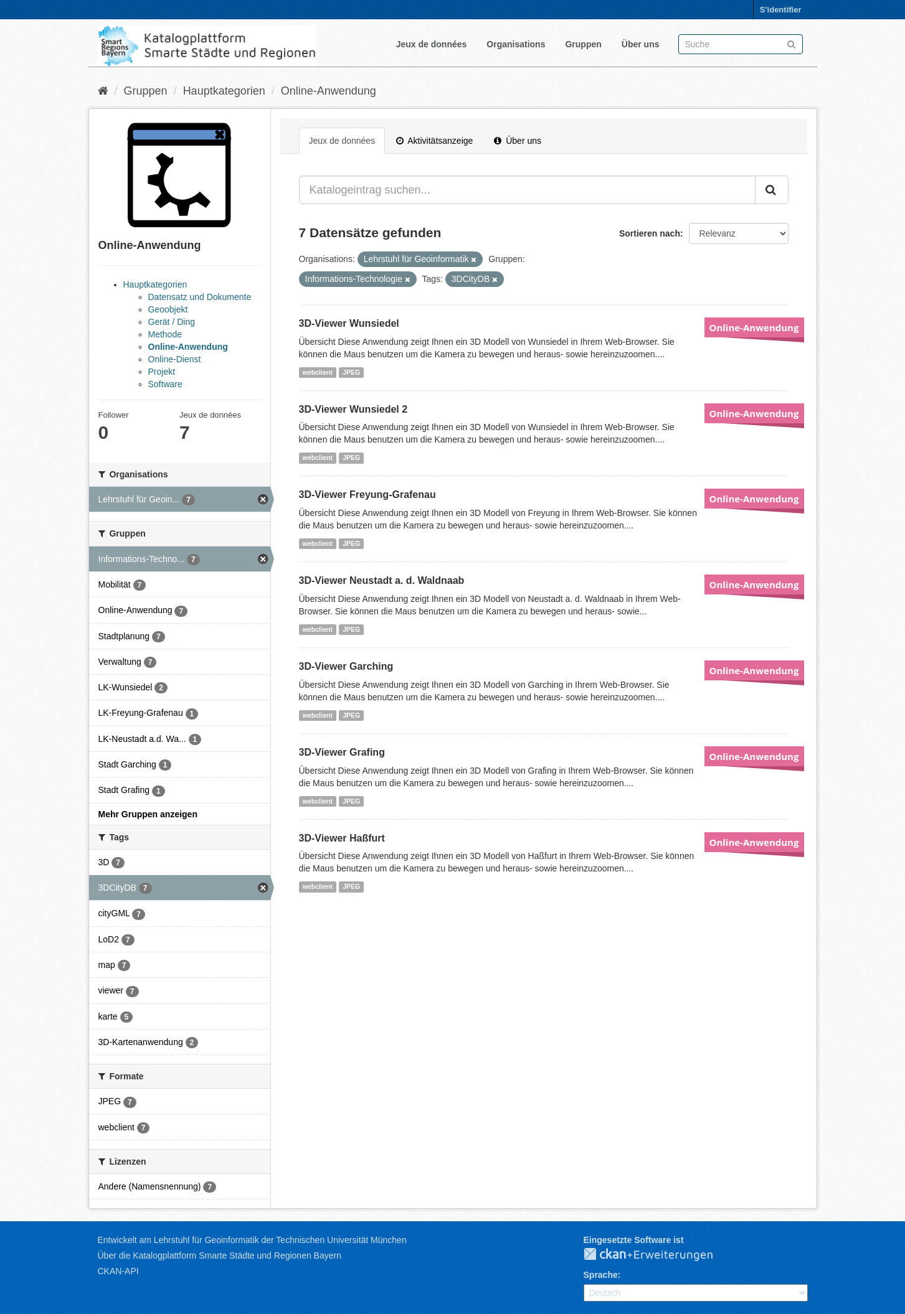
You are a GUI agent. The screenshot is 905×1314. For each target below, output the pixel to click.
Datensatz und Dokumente (200, 297)
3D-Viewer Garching (346, 666)
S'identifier (781, 9)
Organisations (515, 44)
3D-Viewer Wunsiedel (349, 323)
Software (165, 384)
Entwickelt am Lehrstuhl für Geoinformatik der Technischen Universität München (252, 1240)
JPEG (351, 372)
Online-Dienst (174, 359)
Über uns (641, 44)
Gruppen (583, 44)
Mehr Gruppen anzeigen (147, 814)
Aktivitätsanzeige (434, 141)
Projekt (162, 372)
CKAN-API (118, 1271)
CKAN (658, 1254)
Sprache (601, 1275)
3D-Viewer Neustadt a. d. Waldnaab (382, 580)
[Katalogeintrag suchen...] (527, 190)
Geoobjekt (168, 309)
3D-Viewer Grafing (342, 752)
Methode (165, 334)
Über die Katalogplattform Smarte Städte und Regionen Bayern (219, 1255)
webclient (318, 372)
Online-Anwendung (328, 91)
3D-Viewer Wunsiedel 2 (353, 409)
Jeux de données (431, 44)
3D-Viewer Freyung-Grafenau (367, 494)
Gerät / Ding (171, 322)
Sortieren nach (649, 233)
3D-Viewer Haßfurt (342, 838)
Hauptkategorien (224, 91)
